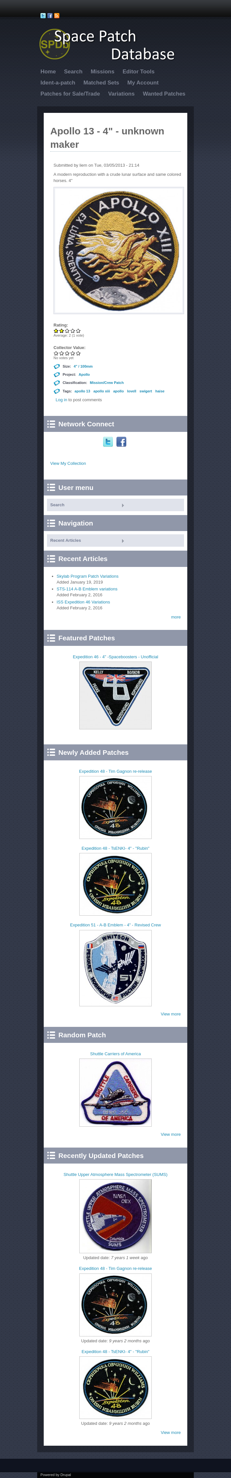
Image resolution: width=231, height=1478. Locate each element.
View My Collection (68, 463)
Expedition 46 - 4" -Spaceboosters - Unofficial (115, 656)
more (176, 617)
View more (171, 1014)
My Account (143, 83)
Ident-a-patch (57, 83)
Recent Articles (65, 540)
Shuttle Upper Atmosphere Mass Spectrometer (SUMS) (116, 1174)
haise (159, 391)
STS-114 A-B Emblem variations (87, 589)
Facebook (122, 442)
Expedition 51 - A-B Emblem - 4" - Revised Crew (115, 924)
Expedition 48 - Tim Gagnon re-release (115, 771)
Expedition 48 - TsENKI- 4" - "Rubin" (115, 848)
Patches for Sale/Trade (70, 94)
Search (73, 72)
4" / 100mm (83, 366)
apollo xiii (101, 391)
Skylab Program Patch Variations (88, 576)
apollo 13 (82, 391)
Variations (121, 94)
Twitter (109, 442)
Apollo (84, 374)
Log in (61, 399)
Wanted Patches (164, 94)
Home (48, 72)
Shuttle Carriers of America (115, 1053)
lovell (131, 391)
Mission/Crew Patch (107, 383)
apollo (118, 391)
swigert (146, 391)
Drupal (65, 1475)
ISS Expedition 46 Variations (83, 602)
